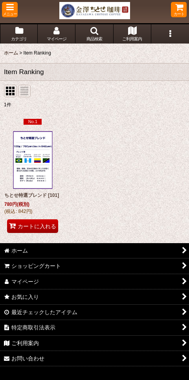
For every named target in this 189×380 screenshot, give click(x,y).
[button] (10, 9)
